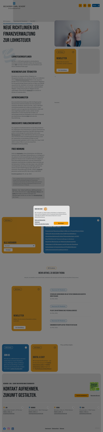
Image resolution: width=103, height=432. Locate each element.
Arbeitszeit (30, 90)
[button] (89, 6)
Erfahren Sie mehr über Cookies (42, 224)
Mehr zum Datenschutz (40, 220)
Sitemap (62, 428)
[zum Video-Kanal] (80, 6)
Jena (29, 191)
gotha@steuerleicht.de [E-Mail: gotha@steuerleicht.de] (85, 413)
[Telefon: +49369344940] (33, 412)
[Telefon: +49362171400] (83, 412)
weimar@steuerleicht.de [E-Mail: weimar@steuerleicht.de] (60, 413)
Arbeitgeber (20, 153)
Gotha (14, 193)
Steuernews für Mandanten (20, 21)
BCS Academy (7, 21)
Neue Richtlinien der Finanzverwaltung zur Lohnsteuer (17, 23)
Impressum (48, 428)
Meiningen (33, 191)
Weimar (39, 191)
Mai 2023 (32, 21)
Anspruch (39, 169)
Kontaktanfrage (38, 195)
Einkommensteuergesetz (22, 80)
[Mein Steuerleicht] (84, 6)
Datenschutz (55, 428)
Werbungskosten (16, 135)
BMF (16, 64)
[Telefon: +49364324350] (58, 412)
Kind (28, 116)
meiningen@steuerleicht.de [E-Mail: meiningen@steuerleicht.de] (36, 413)
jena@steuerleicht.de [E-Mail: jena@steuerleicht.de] (8, 413)
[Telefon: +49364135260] (7, 412)
